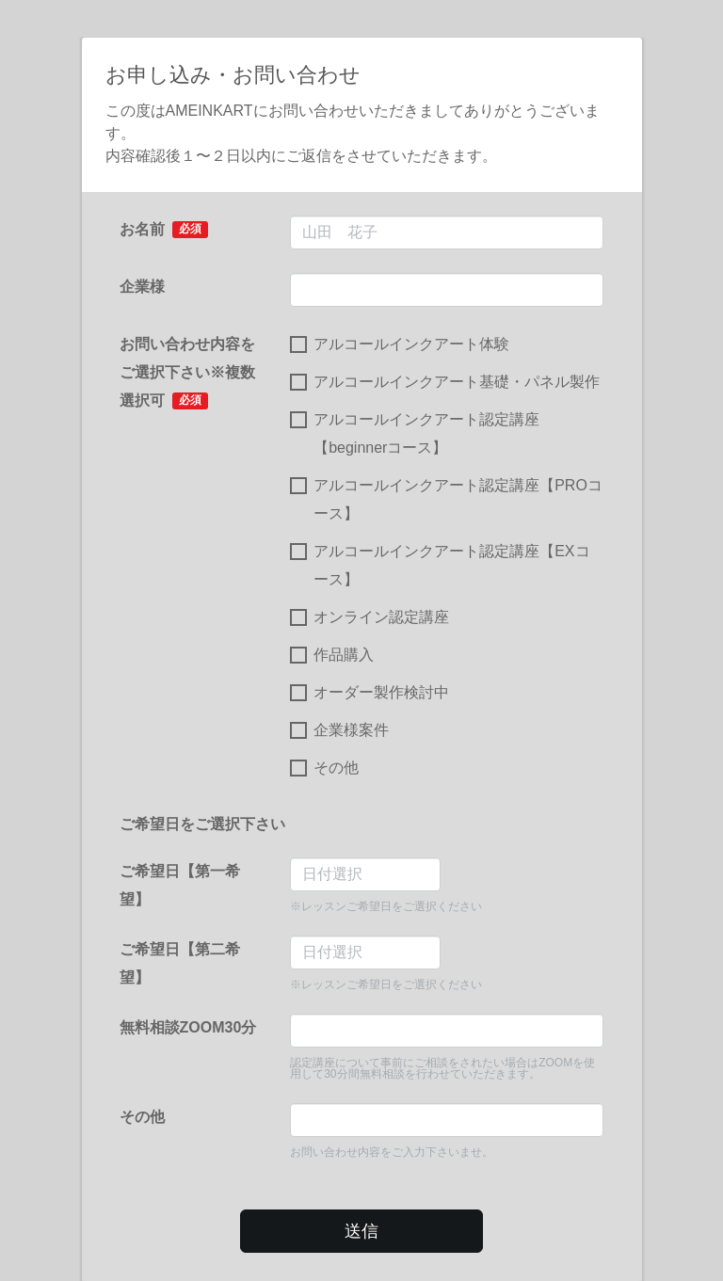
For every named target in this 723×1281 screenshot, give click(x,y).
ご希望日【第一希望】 (180, 885)
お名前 (164, 229)
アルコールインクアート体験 (399, 344)
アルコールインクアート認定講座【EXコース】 (439, 565)
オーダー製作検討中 (369, 692)
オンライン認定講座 (369, 617)
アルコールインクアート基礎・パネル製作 (445, 382)
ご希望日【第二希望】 (180, 963)
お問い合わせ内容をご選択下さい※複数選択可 (187, 372)
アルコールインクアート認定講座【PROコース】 (446, 499)
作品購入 (332, 655)
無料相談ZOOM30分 (188, 1027)
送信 (361, 1231)
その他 (324, 768)
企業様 (142, 287)
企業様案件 (339, 730)
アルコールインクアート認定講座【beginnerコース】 (414, 433)
